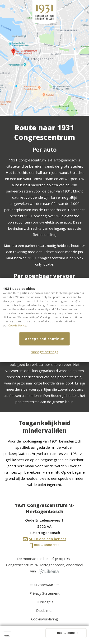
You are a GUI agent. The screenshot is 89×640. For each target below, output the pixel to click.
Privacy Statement (44, 593)
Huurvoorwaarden (45, 584)
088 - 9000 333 (45, 545)
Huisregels (44, 601)
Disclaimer (44, 610)
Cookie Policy (17, 325)
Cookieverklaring (44, 619)
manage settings (44, 352)
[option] (44, 58)
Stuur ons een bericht (44, 538)
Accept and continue (44, 338)
